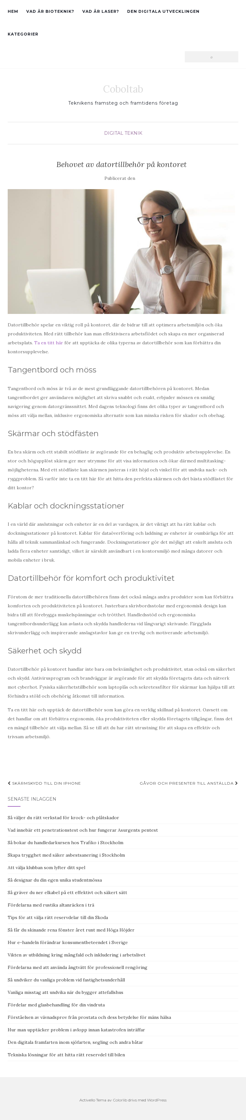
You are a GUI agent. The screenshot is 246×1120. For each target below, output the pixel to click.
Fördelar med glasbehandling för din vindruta (56, 1005)
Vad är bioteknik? (50, 11)
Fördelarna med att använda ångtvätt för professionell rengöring (77, 967)
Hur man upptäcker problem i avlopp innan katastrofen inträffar (76, 1030)
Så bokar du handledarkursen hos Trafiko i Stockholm (65, 842)
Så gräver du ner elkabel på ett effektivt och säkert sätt (67, 892)
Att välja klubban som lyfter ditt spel (46, 867)
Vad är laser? (100, 11)
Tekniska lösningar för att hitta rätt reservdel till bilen (66, 1055)
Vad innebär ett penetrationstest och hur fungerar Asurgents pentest (83, 830)
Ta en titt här (48, 343)
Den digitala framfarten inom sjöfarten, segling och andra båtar (75, 1042)
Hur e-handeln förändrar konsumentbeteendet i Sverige (68, 942)
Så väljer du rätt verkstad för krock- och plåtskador (63, 817)
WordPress (157, 1100)
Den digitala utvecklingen (163, 11)
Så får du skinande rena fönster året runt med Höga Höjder (71, 930)
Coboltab (123, 89)
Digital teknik (123, 133)
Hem (13, 11)
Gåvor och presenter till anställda (189, 783)
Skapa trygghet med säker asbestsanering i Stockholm (66, 855)
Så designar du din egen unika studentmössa (55, 880)
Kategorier (23, 34)
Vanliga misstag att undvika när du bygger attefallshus (65, 992)
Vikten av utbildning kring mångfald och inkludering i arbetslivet (76, 955)
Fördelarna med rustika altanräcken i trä (51, 905)
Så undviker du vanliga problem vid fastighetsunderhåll (66, 980)
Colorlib (120, 1100)
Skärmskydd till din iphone (44, 783)
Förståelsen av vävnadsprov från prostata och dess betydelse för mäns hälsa (89, 1017)
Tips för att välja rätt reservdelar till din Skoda (58, 917)
